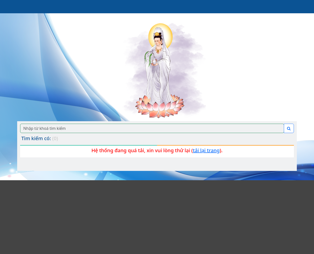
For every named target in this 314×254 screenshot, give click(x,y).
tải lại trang (206, 150)
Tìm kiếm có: (39, 138)
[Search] (152, 128)
